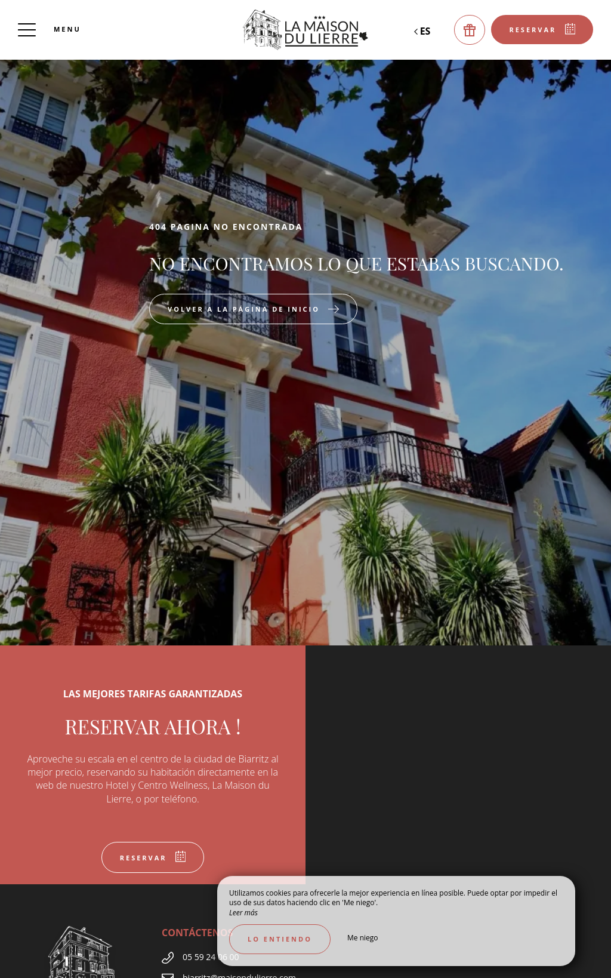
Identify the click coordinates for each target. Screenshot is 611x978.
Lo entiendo (280, 938)
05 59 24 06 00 (211, 956)
